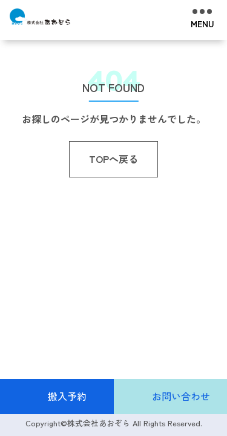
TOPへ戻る (113, 158)
